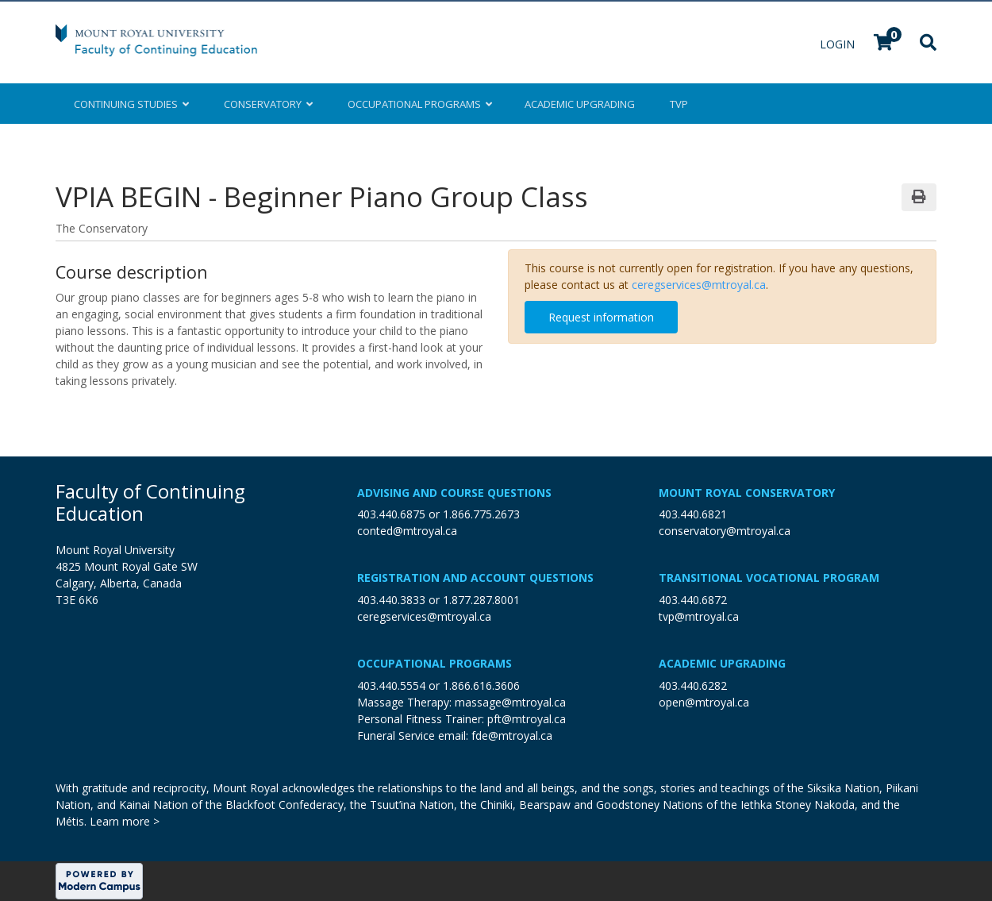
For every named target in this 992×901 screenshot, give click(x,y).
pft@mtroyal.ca (526, 718)
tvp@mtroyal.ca (699, 616)
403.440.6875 (391, 514)
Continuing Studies (131, 104)
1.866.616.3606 (481, 685)
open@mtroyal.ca (704, 702)
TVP (679, 104)
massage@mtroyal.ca (510, 702)
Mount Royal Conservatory (747, 492)
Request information (601, 317)
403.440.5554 (391, 685)
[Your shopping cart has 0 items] (884, 44)
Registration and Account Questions (475, 577)
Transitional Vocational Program (769, 577)
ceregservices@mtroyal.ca (699, 284)
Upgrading (580, 104)
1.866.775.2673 (481, 514)
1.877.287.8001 (481, 599)
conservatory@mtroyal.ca (724, 530)
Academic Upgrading (722, 663)
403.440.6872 (693, 599)
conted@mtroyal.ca (407, 530)
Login (839, 44)
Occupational (419, 104)
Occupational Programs (434, 663)
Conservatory (268, 104)
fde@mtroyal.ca (511, 735)
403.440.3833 (391, 599)
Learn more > (125, 821)
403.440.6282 (693, 685)
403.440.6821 (693, 514)
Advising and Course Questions (454, 492)
